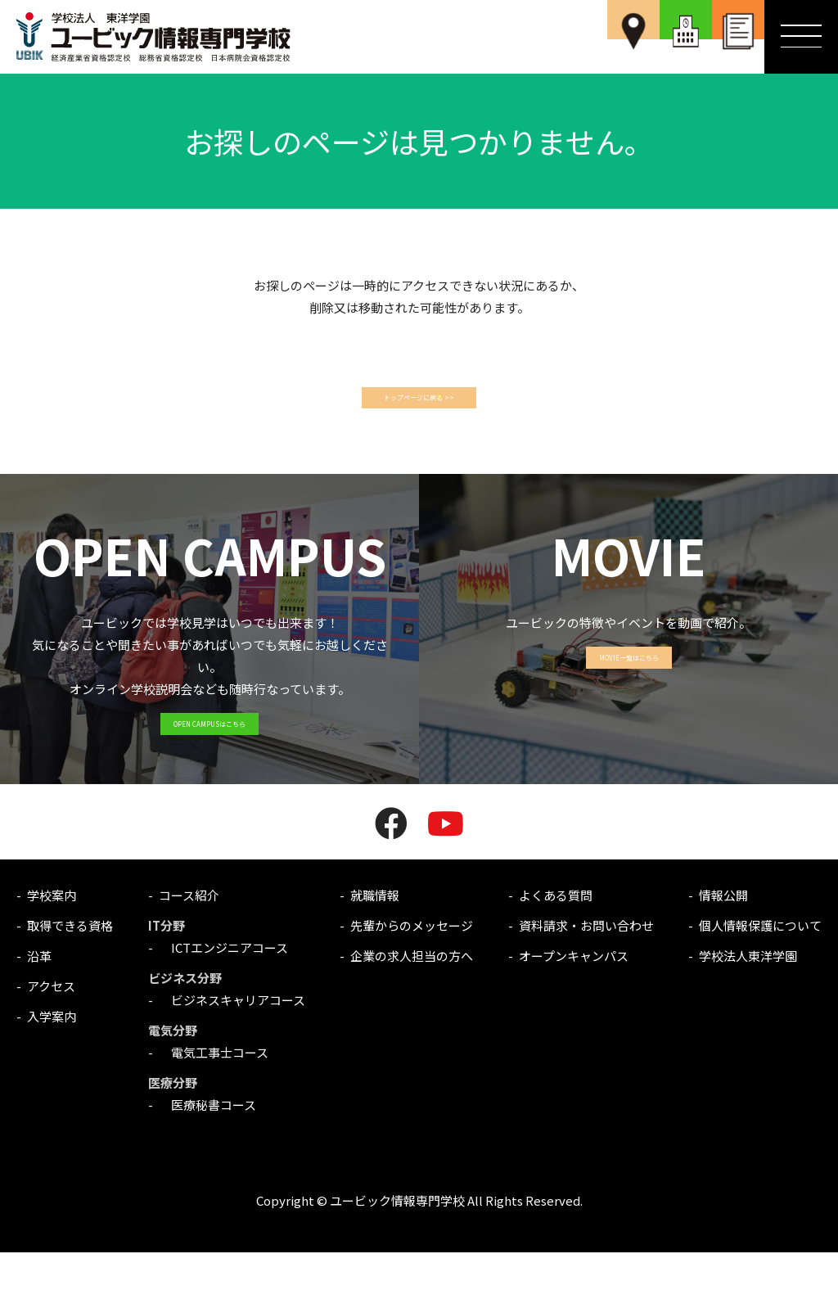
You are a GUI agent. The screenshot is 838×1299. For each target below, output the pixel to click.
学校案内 (51, 941)
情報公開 (723, 941)
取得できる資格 (70, 972)
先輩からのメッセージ (411, 972)
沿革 (39, 1002)
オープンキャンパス (573, 1002)
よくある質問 (555, 941)
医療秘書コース (207, 1151)
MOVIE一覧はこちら (629, 694)
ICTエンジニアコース (223, 994)
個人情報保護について (760, 972)
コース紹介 (189, 941)
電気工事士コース (213, 1098)
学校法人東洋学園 (748, 1002)
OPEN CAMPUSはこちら (209, 760)
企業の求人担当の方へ (411, 1002)
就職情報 (374, 941)
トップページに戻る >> (419, 404)
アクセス (51, 1032)
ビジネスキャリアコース (232, 1046)
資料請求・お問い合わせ (586, 972)
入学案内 (51, 1062)
